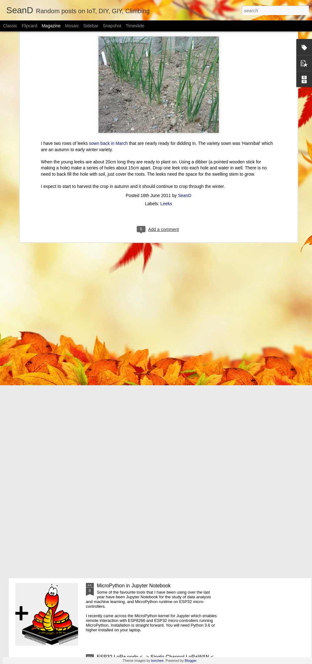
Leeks (166, 140)
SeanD (184, 131)
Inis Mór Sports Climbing (124, 514)
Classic (10, 25)
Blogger (190, 660)
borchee (157, 660)
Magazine (51, 25)
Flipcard (29, 25)
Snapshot (112, 25)
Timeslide (135, 25)
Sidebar (90, 25)
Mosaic (72, 25)
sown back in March (108, 80)
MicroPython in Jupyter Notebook (134, 585)
